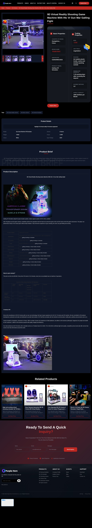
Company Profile (56, 472)
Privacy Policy (88, 493)
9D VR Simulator (43, 474)
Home (2, 8)
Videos (27, 3)
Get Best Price (12, 416)
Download (82, 472)
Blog (67, 474)
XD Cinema (14, 8)
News (67, 472)
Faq (81, 474)
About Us (33, 3)
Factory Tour (41, 3)
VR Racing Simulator (44, 472)
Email (32, 445)
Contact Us (61, 3)
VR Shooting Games (43, 476)
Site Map (81, 493)
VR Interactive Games (44, 480)
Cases (67, 476)
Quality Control (52, 3)
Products (20, 3)
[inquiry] (19, 480)
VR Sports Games (43, 482)
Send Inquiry (70, 449)
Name (16, 445)
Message (50, 445)
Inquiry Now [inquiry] (84, 3)
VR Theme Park (42, 478)
